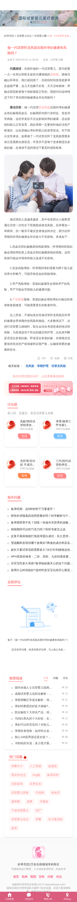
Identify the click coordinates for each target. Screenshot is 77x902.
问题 (55, 678)
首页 (16, 876)
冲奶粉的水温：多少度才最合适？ (34, 743)
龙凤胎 (54, 74)
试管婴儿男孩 (20, 792)
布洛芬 (55, 792)
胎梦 (30, 801)
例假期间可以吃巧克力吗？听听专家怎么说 (38, 529)
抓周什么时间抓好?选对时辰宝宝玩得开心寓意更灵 (42, 570)
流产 (38, 810)
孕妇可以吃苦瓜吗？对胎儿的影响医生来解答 (34, 724)
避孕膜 (15, 801)
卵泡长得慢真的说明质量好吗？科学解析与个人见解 (42, 515)
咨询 (60, 436)
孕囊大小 (17, 766)
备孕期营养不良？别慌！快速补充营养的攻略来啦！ (42, 522)
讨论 (65, 678)
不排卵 (40, 792)
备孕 (14, 828)
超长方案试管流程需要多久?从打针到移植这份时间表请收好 (42, 549)
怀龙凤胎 (44, 107)
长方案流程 (55, 819)
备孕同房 (53, 775)
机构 (25, 876)
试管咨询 (17, 783)
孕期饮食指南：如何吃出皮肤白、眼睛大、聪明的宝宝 (34, 730)
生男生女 (35, 783)
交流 (24, 436)
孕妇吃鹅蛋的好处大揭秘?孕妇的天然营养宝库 (34, 706)
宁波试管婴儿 (20, 810)
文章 (45, 678)
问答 (50, 876)
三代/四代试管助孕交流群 (63, 463)
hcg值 (36, 775)
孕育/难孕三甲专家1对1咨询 (63, 423)
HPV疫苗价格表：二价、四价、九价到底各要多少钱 (42, 556)
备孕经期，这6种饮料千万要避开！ (33, 509)
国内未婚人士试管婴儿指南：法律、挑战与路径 (34, 687)
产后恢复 (18, 299)
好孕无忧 (9, 35)
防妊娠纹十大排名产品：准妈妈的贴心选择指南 (34, 712)
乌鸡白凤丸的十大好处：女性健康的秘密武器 (34, 718)
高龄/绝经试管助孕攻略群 (27, 423)
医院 (33, 876)
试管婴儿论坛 (24, 35)
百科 (42, 876)
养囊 (38, 819)
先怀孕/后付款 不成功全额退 (27, 463)
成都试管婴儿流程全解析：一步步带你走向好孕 (34, 693)
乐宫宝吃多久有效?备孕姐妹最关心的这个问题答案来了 (42, 563)
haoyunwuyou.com (55, 884)
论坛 (59, 876)
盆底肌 (52, 766)
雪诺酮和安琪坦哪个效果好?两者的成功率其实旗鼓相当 (42, 543)
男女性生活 (18, 775)
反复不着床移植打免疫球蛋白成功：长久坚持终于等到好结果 (42, 536)
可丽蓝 (44, 801)
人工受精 (35, 766)
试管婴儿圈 (40, 35)
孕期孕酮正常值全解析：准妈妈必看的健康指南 (34, 700)
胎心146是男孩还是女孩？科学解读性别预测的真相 (34, 737)
